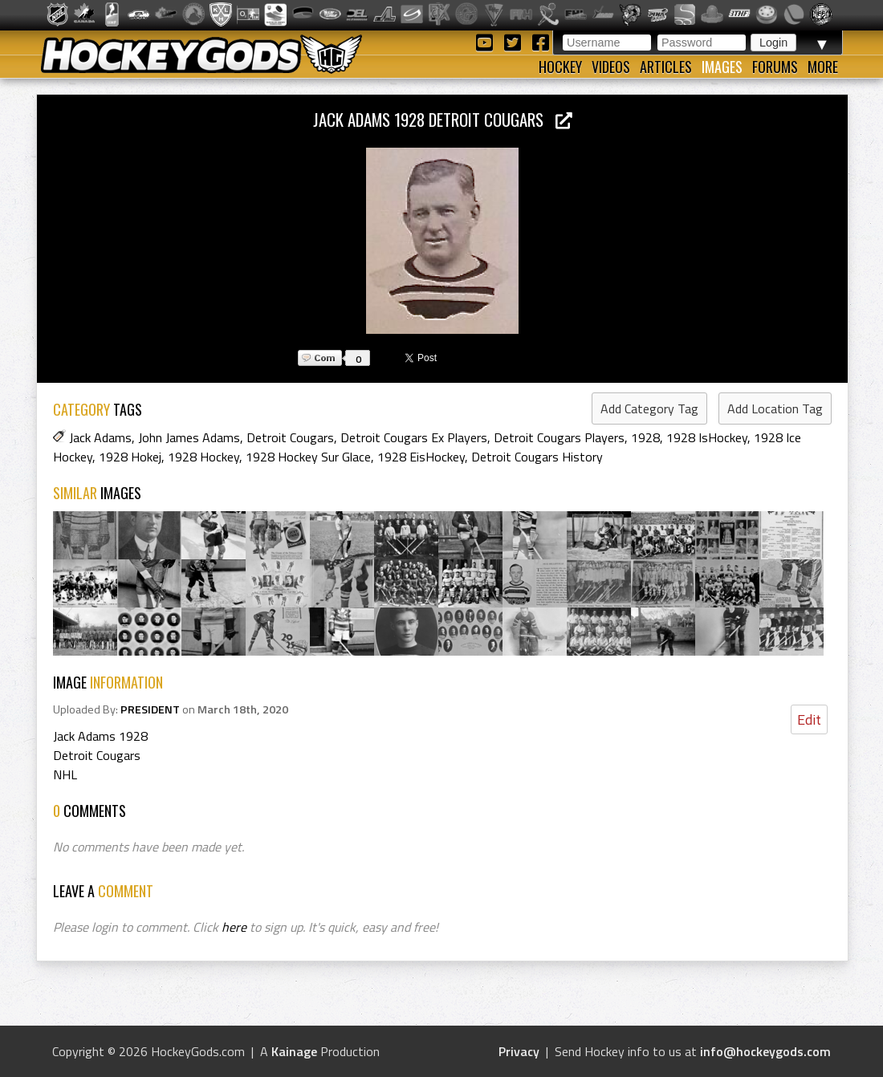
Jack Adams (100, 437)
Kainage (294, 1051)
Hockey (560, 66)
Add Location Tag (775, 408)
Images (722, 66)
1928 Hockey (203, 456)
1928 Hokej (130, 456)
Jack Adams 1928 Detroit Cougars (442, 119)
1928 (645, 437)
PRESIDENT (150, 709)
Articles (666, 66)
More (823, 66)
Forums (775, 66)
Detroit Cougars (290, 437)
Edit (809, 719)
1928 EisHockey (421, 456)
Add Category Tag (649, 408)
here (234, 927)
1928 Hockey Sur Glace (308, 456)
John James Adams (189, 437)
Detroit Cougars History (537, 456)
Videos (611, 66)
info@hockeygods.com (765, 1051)
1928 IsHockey (706, 437)
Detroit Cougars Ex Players (413, 437)
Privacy (518, 1051)
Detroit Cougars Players (559, 437)
